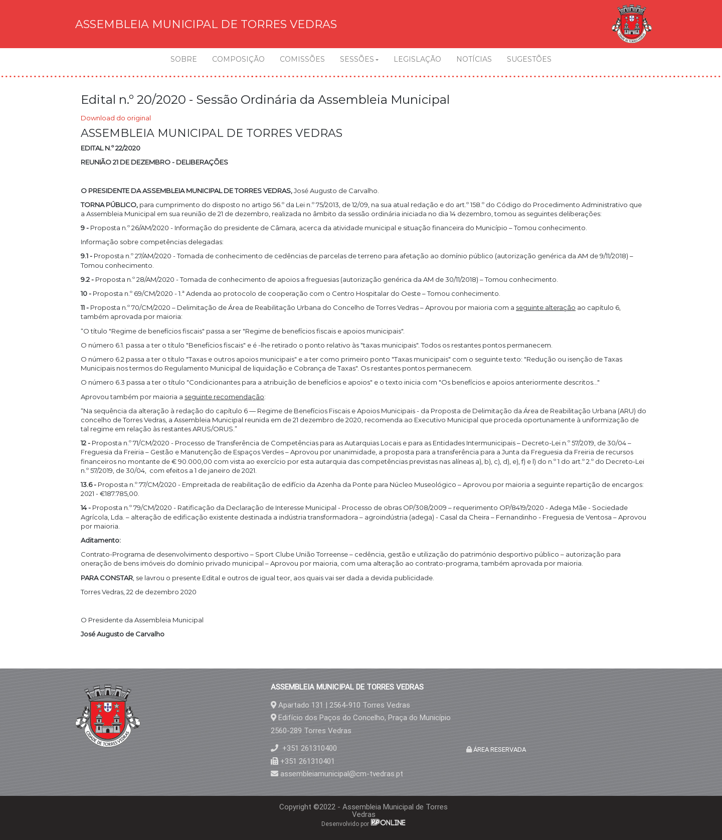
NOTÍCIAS (474, 59)
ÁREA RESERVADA (499, 749)
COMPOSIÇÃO (238, 59)
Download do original (116, 118)
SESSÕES (357, 59)
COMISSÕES (302, 59)
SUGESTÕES (529, 59)
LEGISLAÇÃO (417, 59)
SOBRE (183, 59)
